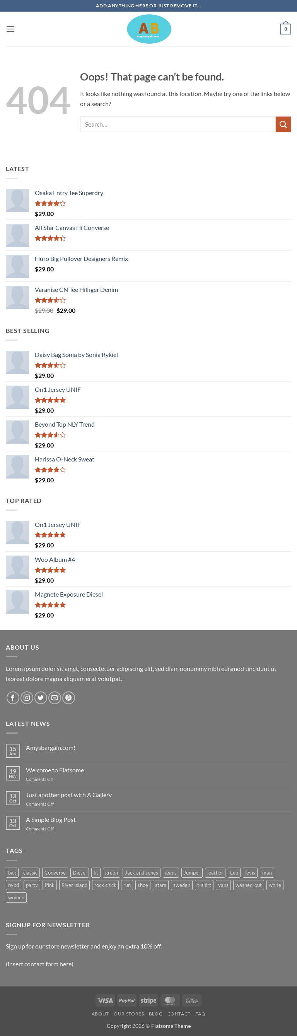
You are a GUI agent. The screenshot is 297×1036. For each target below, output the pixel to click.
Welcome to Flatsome (55, 770)
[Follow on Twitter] (40, 697)
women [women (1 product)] (16, 897)
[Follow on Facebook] (13, 697)
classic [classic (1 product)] (30, 873)
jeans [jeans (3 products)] (171, 873)
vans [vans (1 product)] (223, 885)
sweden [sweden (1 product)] (181, 885)
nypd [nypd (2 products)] (13, 885)
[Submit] (283, 124)
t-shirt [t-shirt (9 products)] (204, 885)
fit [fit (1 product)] (96, 873)
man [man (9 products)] (267, 873)
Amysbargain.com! (50, 747)
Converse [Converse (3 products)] (55, 873)
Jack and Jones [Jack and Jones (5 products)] (141, 873)
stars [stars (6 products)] (160, 885)
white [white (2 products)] (275, 885)
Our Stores (129, 1014)
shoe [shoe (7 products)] (143, 885)
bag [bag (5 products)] (12, 873)
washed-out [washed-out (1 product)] (249, 885)
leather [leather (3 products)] (215, 873)
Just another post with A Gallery (69, 794)
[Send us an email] (54, 697)
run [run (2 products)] (127, 885)
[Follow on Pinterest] (68, 697)
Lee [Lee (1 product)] (234, 873)
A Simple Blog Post (51, 819)
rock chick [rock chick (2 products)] (105, 885)
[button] (10, 28)
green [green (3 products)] (111, 873)
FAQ (200, 1014)
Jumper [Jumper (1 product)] (192, 873)
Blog (155, 1014)
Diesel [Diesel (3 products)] (80, 873)
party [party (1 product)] (32, 885)
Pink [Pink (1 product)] (50, 885)
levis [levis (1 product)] (250, 873)
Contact (179, 1014)
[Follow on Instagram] (26, 697)
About (100, 1014)
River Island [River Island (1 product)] (74, 885)
